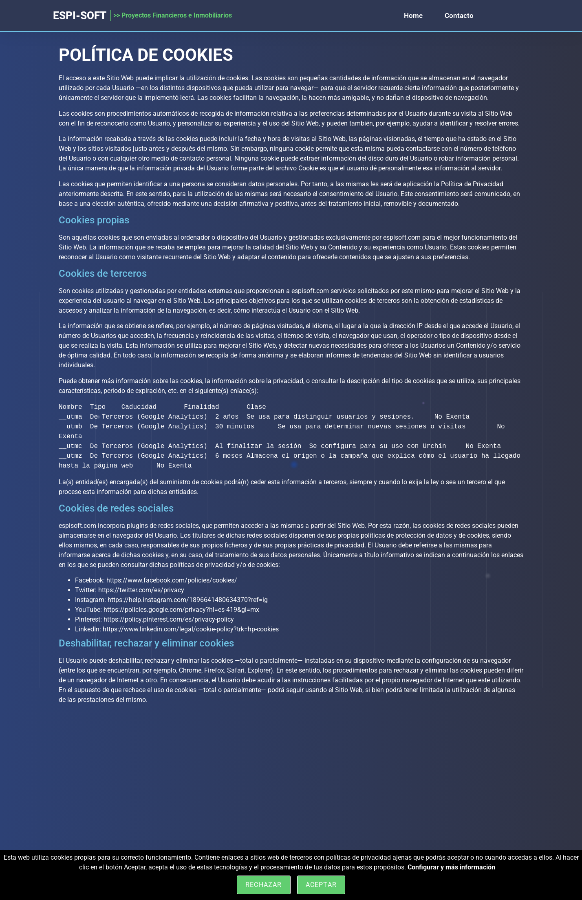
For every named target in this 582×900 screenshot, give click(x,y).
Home (413, 15)
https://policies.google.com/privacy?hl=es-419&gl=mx (181, 609)
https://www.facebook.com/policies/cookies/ (171, 580)
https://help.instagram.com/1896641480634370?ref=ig (188, 600)
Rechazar (263, 885)
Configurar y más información (451, 867)
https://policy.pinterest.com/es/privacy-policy (169, 619)
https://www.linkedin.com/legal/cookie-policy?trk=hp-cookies (191, 629)
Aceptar (321, 885)
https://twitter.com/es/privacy (141, 590)
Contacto (459, 15)
